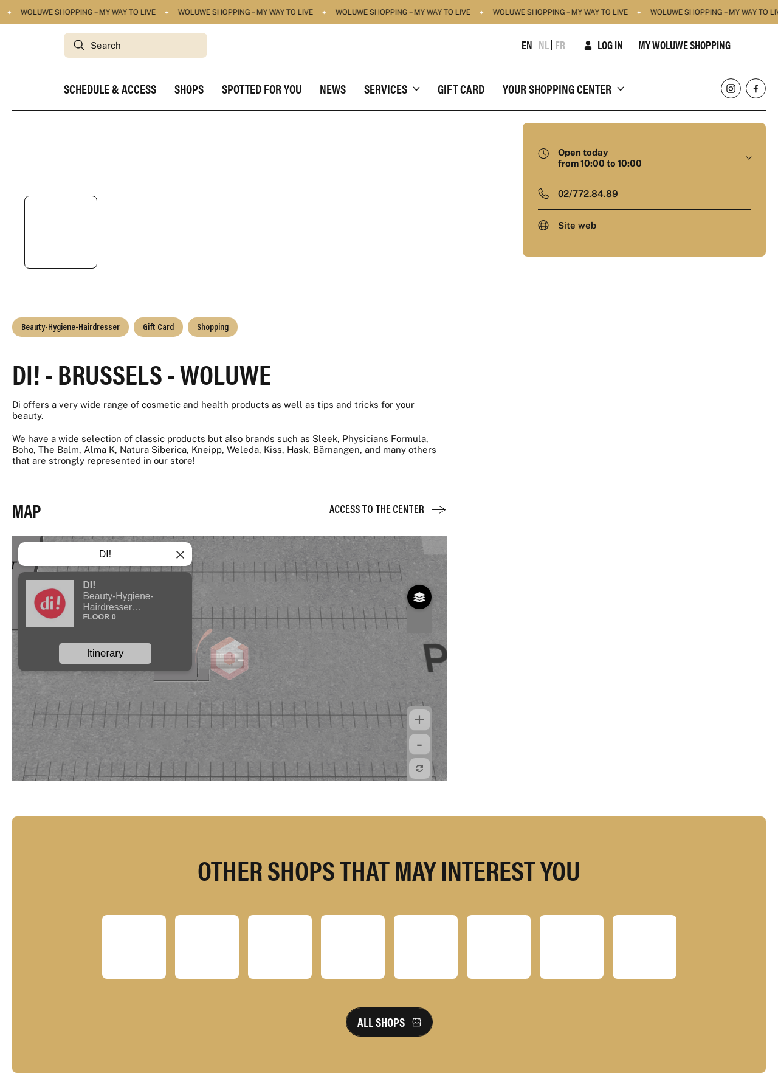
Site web (577, 225)
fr (560, 45)
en (527, 45)
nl (544, 45)
